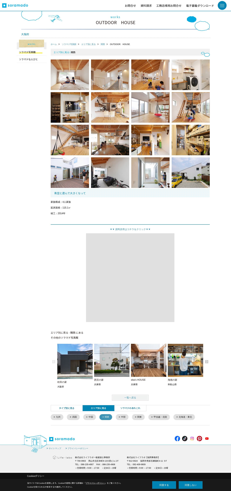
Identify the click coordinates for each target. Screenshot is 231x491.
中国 (91, 417)
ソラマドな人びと (28, 59)
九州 (58, 417)
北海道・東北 (186, 417)
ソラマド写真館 (27, 52)
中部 (123, 417)
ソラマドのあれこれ (130, 408)
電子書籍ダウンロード (200, 5)
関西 (107, 417)
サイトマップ (55, 448)
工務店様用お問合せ (169, 5)
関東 (140, 417)
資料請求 (146, 5)
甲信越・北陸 (160, 417)
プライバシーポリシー (78, 448)
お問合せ (130, 5)
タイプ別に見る (66, 408)
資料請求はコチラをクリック (130, 229)
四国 (74, 417)
